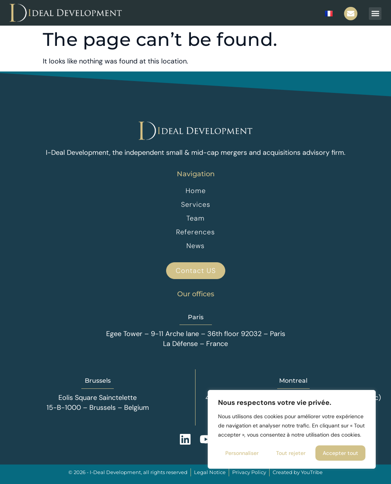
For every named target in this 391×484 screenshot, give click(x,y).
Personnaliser (242, 453)
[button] (375, 13)
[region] (292, 429)
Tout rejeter (290, 453)
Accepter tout (340, 453)
